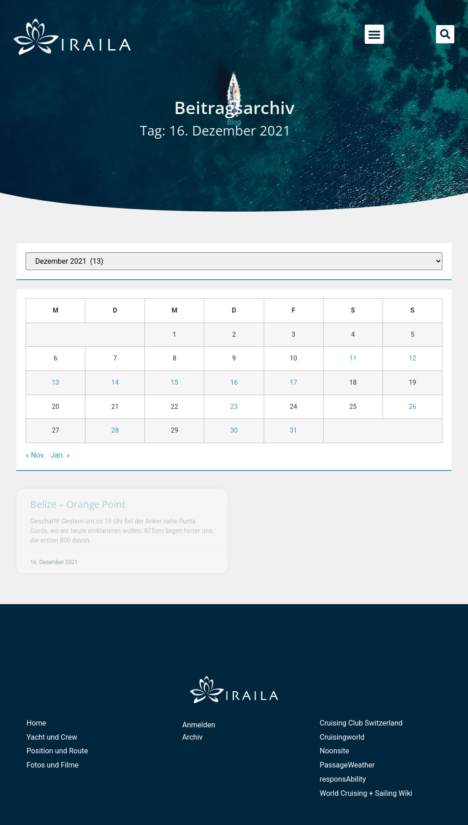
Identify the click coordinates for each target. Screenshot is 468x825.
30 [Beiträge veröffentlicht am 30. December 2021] (234, 430)
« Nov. (35, 455)
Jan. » (60, 455)
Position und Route (57, 751)
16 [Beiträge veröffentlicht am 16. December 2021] (234, 382)
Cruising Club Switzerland (361, 723)
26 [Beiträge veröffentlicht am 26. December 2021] (412, 407)
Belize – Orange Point (77, 504)
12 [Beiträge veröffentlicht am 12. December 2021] (412, 358)
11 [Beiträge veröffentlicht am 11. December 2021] (352, 358)
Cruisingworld (342, 737)
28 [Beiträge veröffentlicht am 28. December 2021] (115, 430)
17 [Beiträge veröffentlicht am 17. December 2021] (293, 382)
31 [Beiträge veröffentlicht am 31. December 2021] (293, 430)
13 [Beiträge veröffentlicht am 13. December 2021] (55, 382)
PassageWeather (347, 765)
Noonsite (334, 751)
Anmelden (198, 725)
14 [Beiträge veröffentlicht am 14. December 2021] (115, 382)
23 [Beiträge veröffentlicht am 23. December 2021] (234, 407)
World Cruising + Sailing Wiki (366, 793)
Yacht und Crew (52, 737)
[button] (374, 34)
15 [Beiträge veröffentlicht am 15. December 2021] (174, 382)
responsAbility (343, 779)
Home (36, 723)
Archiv (192, 737)
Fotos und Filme (53, 765)
